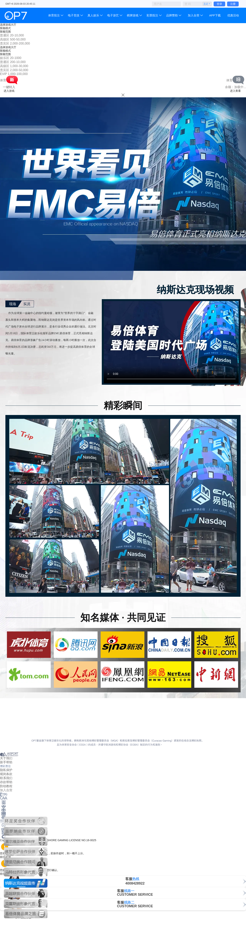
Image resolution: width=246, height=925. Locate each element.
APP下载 (215, 15)
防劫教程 (6, 786)
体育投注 (54, 15)
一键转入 (9, 87)
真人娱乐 (93, 15)
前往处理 (7, 857)
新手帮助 (6, 762)
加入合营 (193, 15)
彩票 (152, 15)
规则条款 (6, 774)
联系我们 (6, 778)
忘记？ (207, 4)
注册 (233, 3)
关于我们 (6, 758)
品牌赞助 (172, 15)
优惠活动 (233, 15)
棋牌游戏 (132, 15)
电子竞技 (73, 15)
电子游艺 (113, 15)
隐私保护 (6, 770)
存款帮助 (6, 782)
